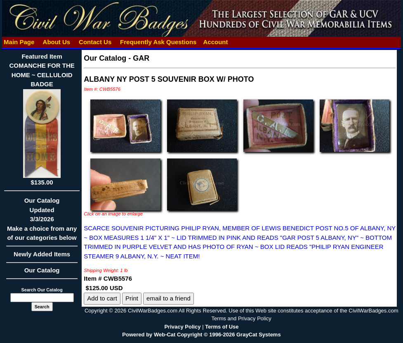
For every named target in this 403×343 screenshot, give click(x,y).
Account (215, 41)
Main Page (19, 41)
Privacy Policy (182, 327)
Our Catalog (42, 270)
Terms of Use (221, 327)
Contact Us (95, 41)
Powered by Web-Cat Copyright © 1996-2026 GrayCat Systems (201, 334)
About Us (56, 41)
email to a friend (168, 298)
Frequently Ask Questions (158, 41)
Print (131, 298)
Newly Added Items (42, 257)
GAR (141, 58)
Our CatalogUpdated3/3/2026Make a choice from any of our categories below (42, 221)
